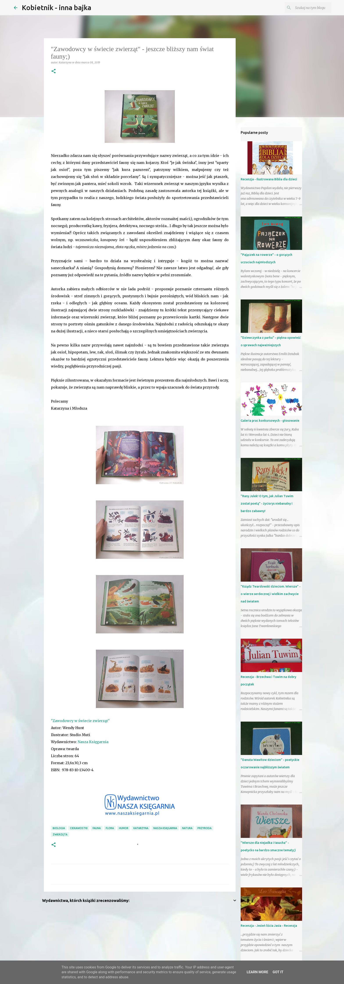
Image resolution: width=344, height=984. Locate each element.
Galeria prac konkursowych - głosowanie (270, 420)
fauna (97, 828)
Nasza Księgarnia (93, 742)
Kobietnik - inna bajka (56, 7)
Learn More (257, 972)
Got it (277, 972)
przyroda (204, 828)
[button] (53, 71)
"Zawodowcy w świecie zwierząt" (80, 721)
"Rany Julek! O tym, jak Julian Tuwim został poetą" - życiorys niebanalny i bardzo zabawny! (267, 503)
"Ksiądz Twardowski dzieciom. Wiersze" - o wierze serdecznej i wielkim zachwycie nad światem (271, 594)
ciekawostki (79, 828)
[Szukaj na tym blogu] (308, 7)
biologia (59, 828)
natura (187, 828)
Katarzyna (140, 828)
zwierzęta (60, 834)
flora (110, 828)
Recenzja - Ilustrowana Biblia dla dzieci (269, 179)
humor (123, 828)
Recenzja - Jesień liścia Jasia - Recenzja (269, 925)
